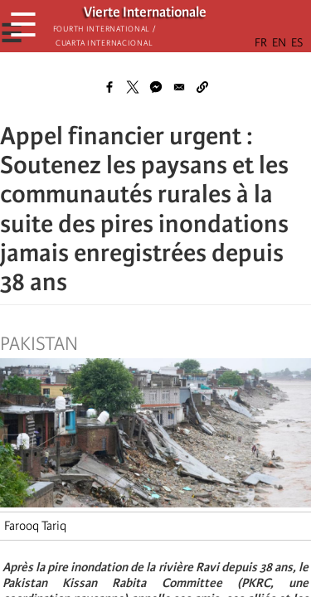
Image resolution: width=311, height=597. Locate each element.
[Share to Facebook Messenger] (156, 87)
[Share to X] (132, 87)
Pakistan (39, 344)
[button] (202, 87)
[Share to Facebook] (109, 87)
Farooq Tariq (35, 525)
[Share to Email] (179, 87)
